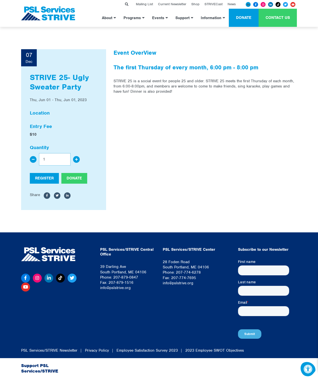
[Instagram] (263, 4)
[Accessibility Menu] (308, 369)
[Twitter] (285, 4)
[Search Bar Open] (126, 4)
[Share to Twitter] (57, 195)
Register (44, 178)
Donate (243, 17)
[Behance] (248, 4)
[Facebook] (255, 4)
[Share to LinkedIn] (67, 195)
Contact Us (278, 17)
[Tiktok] (278, 4)
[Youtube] (292, 4)
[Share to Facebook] (47, 195)
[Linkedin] (270, 4)
